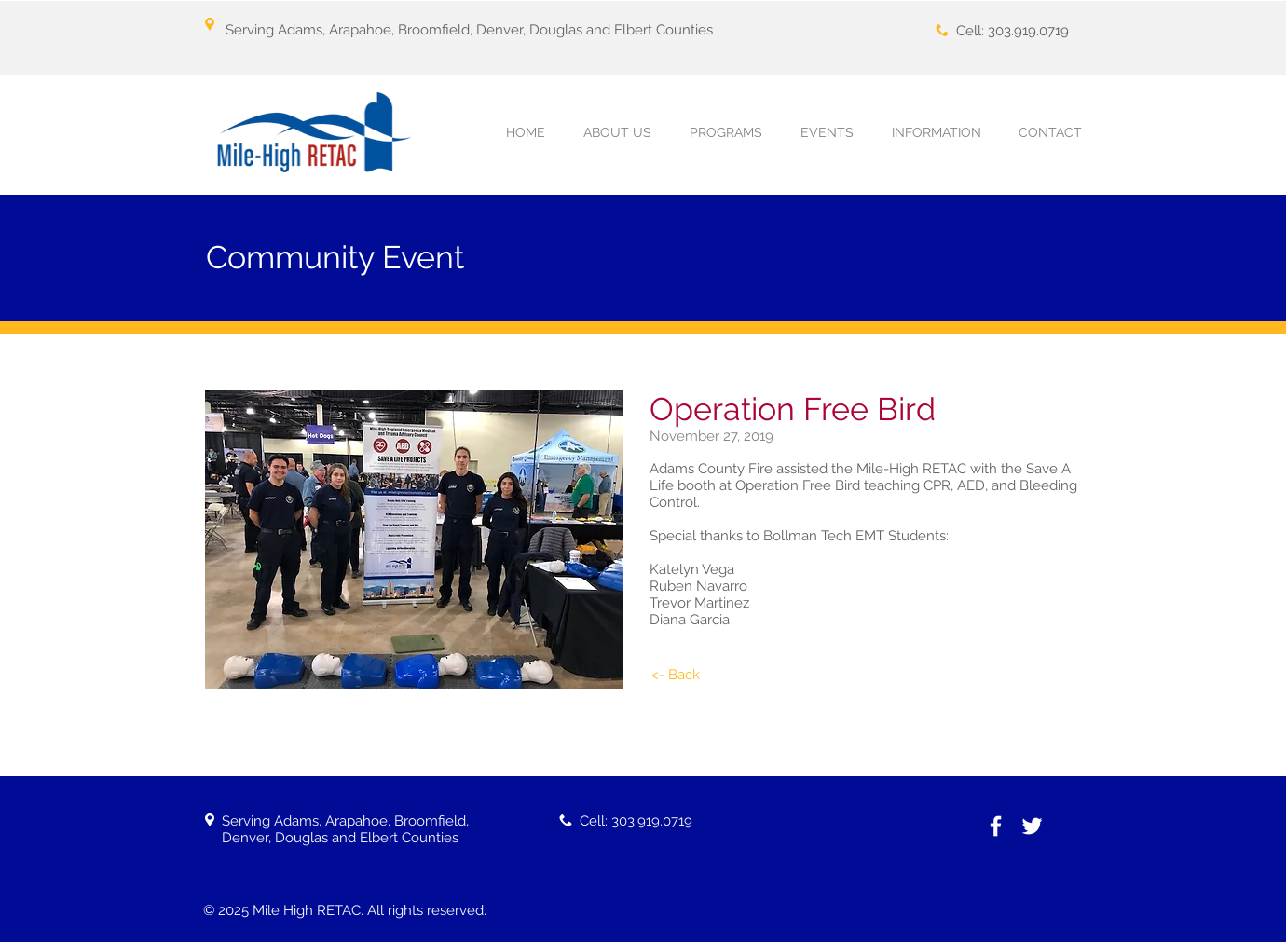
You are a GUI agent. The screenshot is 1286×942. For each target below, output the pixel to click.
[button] (725, 133)
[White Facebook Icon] (995, 826)
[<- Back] (675, 675)
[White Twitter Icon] (1032, 826)
